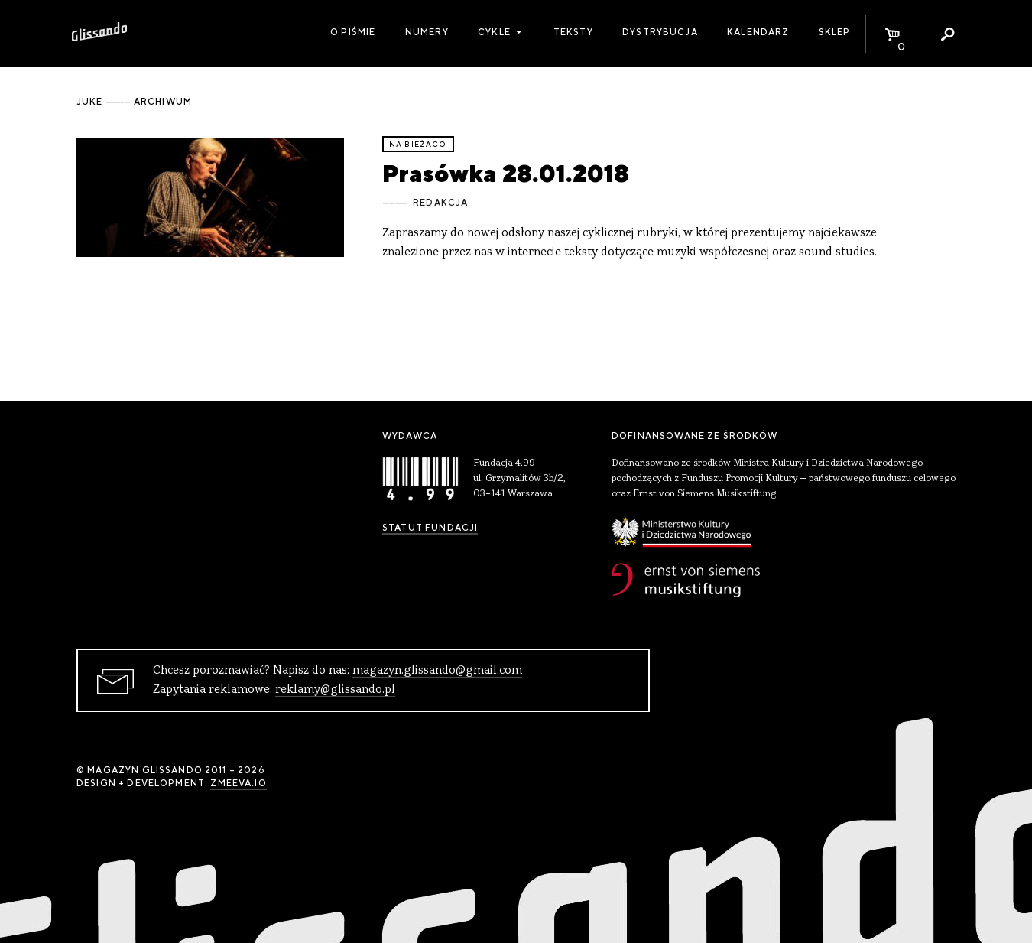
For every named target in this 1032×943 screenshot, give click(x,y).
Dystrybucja (660, 32)
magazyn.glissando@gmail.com (437, 671)
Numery (427, 32)
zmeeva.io (238, 783)
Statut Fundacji (430, 527)
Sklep (835, 32)
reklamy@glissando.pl (335, 690)
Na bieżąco (418, 144)
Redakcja (440, 202)
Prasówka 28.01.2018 (505, 173)
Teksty (573, 32)
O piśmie (352, 32)
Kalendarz (758, 32)
